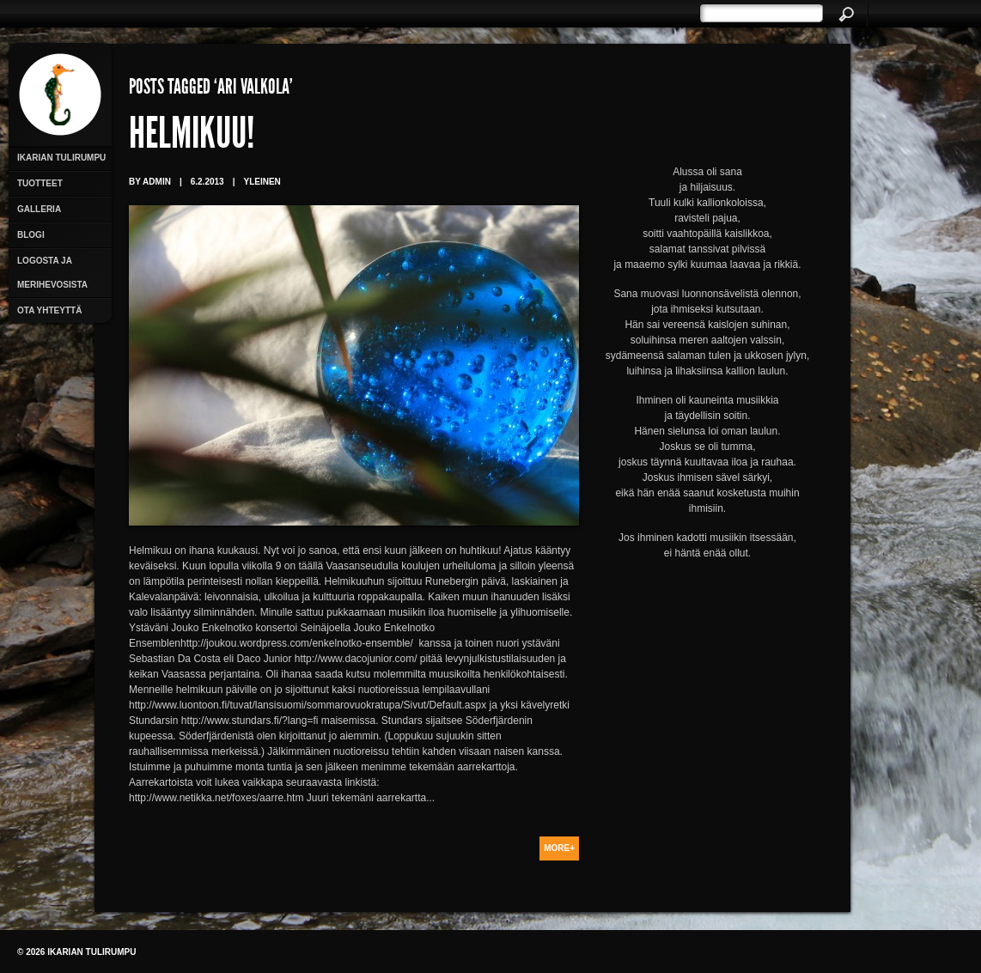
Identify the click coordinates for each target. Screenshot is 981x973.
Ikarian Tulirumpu (61, 157)
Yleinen (261, 181)
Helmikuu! (191, 137)
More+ (559, 848)
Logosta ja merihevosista (52, 272)
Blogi (31, 235)
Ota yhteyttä (49, 310)
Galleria (39, 209)
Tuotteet (40, 183)
